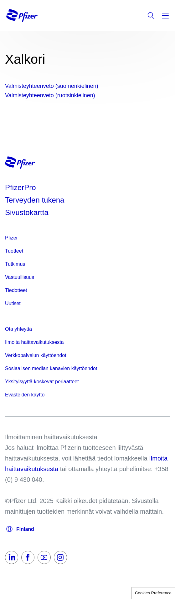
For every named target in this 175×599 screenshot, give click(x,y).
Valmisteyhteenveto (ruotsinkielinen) (50, 95)
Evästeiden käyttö (24, 394)
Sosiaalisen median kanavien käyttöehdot (51, 368)
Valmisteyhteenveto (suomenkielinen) (51, 86)
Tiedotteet (16, 290)
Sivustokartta (27, 212)
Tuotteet (14, 251)
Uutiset (13, 303)
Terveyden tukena (34, 200)
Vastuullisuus (19, 277)
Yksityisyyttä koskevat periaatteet (42, 381)
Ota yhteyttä (18, 329)
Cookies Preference (153, 593)
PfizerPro (20, 187)
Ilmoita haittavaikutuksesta (34, 342)
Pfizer (11, 237)
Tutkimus (15, 264)
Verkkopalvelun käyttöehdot (35, 355)
